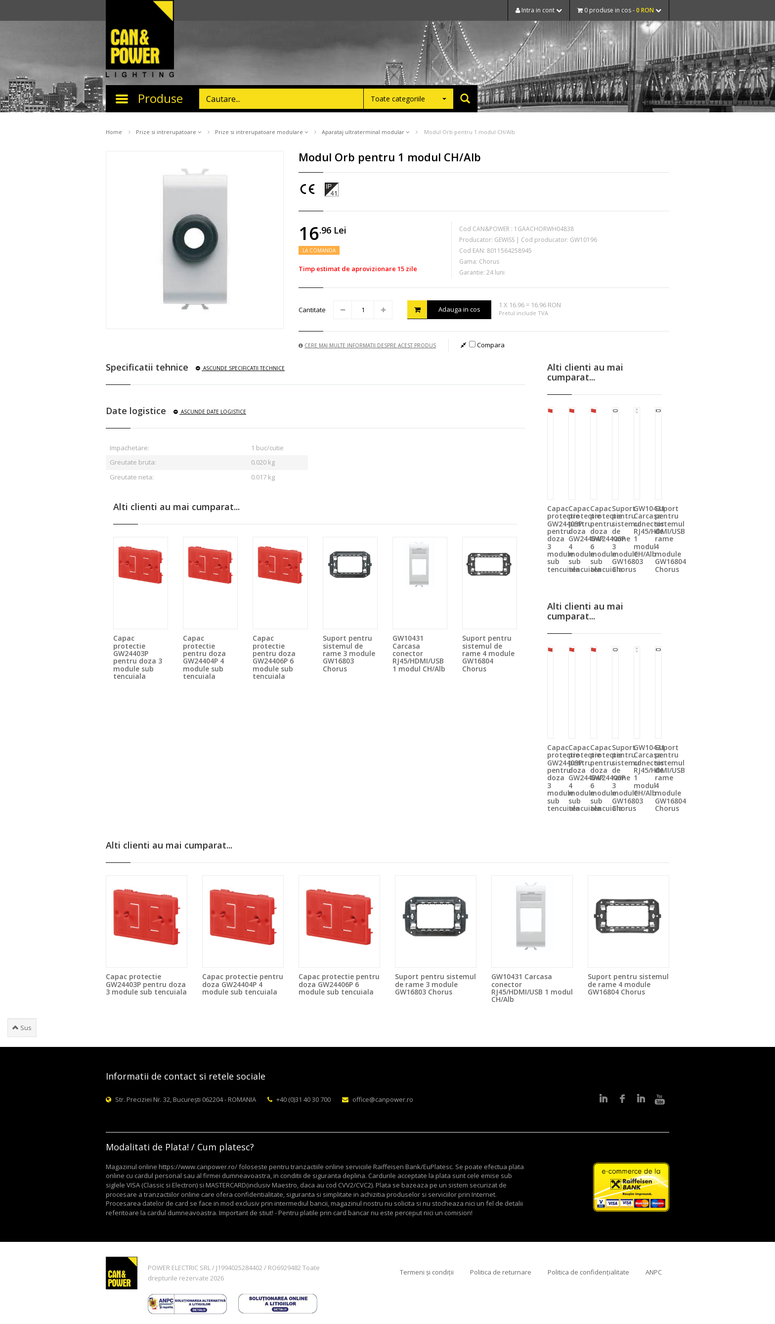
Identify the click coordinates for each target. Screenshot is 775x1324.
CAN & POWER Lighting (140, 39)
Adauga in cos (443, 309)
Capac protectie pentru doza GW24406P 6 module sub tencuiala (274, 657)
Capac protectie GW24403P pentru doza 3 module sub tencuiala (137, 657)
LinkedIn (603, 1099)
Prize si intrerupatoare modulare (261, 132)
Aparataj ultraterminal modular (365, 132)
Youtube (660, 1099)
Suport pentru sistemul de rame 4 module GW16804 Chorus (488, 653)
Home (114, 132)
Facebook (622, 1099)
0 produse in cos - (619, 10)
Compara (487, 344)
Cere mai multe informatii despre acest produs (367, 345)
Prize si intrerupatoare (168, 132)
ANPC (654, 1272)
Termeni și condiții (427, 1272)
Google (641, 1099)
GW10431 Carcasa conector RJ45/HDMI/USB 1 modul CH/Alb (418, 653)
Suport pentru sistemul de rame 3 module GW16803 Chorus (349, 653)
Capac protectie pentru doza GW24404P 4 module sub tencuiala (204, 657)
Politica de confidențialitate (588, 1272)
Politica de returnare (500, 1272)
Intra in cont (539, 10)
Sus (22, 1027)
